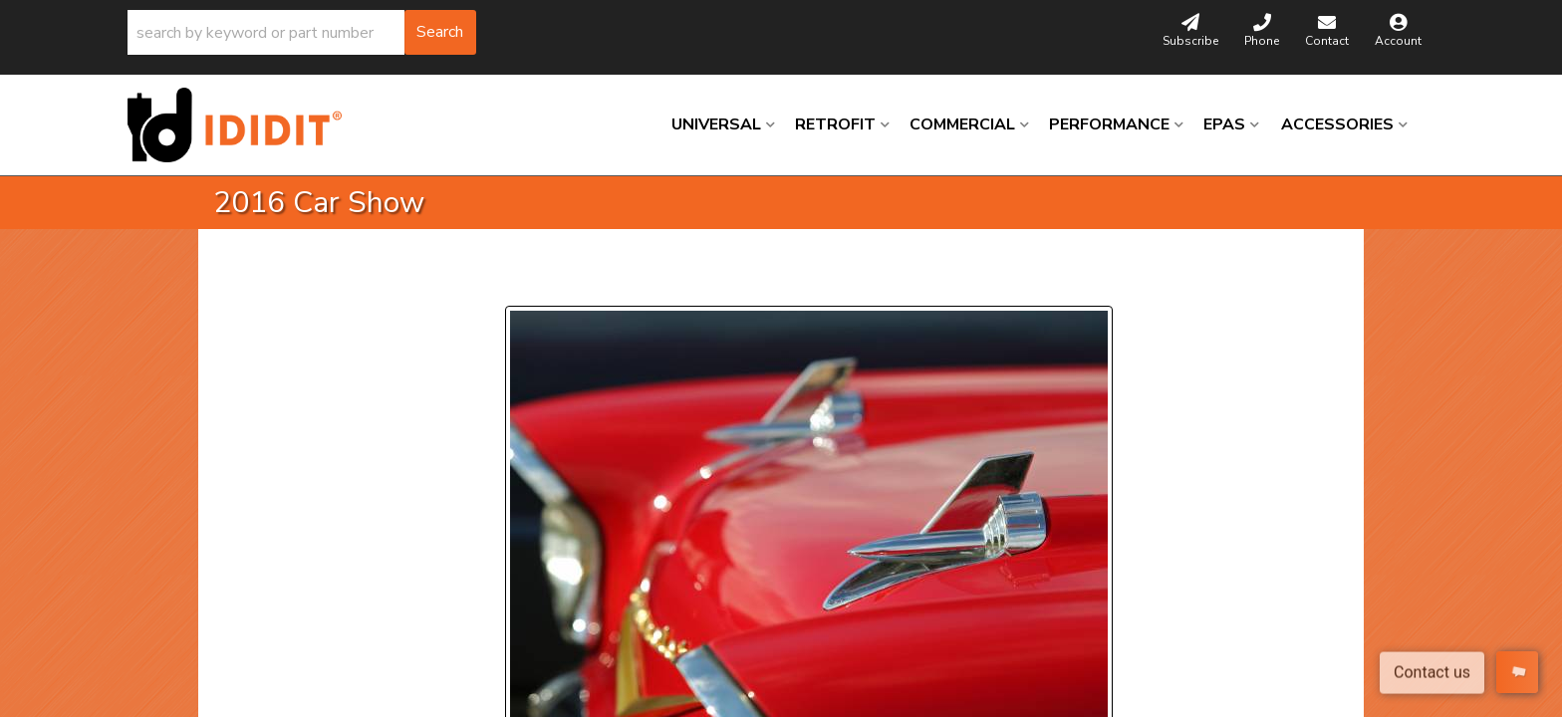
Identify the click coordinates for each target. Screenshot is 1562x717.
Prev (532, 281)
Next (686, 281)
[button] (302, 32)
